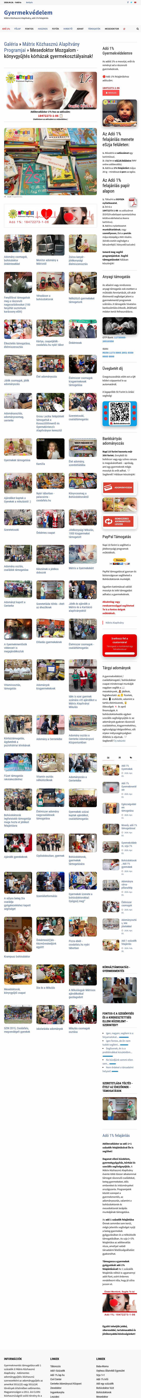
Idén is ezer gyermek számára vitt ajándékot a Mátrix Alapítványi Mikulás (83, 702)
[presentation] (108, 757)
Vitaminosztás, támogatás (12, 686)
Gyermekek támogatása (17, 460)
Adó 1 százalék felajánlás (129, 942)
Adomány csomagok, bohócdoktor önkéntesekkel (15, 260)
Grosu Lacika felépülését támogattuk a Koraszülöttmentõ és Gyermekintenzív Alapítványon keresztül (50, 423)
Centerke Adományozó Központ (65, 1383)
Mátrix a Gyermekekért (81, 568)
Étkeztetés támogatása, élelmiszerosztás (17, 345)
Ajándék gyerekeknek (15, 857)
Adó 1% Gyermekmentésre (128, 786)
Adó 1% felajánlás (116, 1135)
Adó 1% (6, 28)
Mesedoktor (112, 28)
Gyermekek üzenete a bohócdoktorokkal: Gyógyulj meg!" (80, 897)
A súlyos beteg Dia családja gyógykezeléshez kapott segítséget (17, 904)
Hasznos (43, 28)
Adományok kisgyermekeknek (45, 686)
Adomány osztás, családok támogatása (16, 568)
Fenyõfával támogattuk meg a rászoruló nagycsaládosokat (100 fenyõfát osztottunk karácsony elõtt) (17, 304)
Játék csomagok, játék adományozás (16, 382)
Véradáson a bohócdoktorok (44, 297)
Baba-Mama (102, 1366)
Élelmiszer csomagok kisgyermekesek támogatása (81, 381)
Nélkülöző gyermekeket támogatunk (82, 300)
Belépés (29, 2)
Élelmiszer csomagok (126, 904)
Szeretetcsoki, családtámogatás (78, 417)
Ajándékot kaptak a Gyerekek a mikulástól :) (17, 499)
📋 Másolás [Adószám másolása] (110, 93)
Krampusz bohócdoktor (17, 956)
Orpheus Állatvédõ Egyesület (110, 1370)
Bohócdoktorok (103, 1392)
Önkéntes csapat (45, 532)
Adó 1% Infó (102, 1379)
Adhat (80, 28)
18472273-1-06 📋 (50, 116)
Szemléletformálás (46, 896)
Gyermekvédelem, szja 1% (129, 844)
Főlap (17, 28)
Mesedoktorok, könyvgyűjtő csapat (15, 991)
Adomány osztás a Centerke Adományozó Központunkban (81, 739)
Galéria (11, 44)
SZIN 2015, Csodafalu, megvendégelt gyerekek (17, 1030)
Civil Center (55, 1379)
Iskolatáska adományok (49, 1028)
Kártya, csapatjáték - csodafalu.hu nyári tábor (50, 343)
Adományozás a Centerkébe (78, 778)
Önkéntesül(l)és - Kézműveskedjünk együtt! (46, 943)
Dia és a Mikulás (45, 987)
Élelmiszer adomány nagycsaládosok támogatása (47, 815)
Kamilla (40, 464)
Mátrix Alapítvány (115, 622)
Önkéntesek (75, 343)
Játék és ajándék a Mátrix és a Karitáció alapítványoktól (80, 607)
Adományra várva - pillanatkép (127, 884)
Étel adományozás (46, 376)
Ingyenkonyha (57, 1392)
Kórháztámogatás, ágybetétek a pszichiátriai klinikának (17, 742)
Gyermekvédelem (28, 12)
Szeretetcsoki (11, 529)
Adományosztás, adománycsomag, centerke (14, 417)
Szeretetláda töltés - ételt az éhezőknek (50, 605)
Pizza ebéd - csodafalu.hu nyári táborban (79, 944)
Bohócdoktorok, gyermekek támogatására (77, 860)
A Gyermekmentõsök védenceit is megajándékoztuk (15, 648)
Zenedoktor (55, 1387)
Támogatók (94, 28)
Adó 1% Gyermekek (126, 767)
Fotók (55, 28)
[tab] (108, 757)
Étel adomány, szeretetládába (77, 463)
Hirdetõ (67, 28)
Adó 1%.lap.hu (57, 1375)
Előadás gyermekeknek (49, 642)
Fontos (29, 28)
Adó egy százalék (105, 1383)
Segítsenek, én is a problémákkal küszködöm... (117, 1052)
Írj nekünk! (120, 740)
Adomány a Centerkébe (49, 739)
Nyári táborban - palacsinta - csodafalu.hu (45, 497)
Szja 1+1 (100, 1375)
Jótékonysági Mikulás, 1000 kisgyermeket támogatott (81, 533)
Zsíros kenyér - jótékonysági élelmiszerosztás (78, 260)
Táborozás (55, 1366)
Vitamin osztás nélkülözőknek (44, 778)
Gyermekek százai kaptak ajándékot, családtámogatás (79, 815)
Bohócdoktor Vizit (105, 1387)
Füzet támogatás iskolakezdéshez (13, 777)
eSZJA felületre (123, 160)
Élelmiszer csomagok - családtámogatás (81, 646)
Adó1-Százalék (57, 1370)
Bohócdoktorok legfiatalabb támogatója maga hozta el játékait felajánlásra (17, 820)
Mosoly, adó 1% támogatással (129, 827)
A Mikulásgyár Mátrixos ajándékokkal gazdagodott (82, 993)
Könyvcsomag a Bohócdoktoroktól (79, 495)
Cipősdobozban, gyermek (50, 855)
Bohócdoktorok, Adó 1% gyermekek (129, 863)
